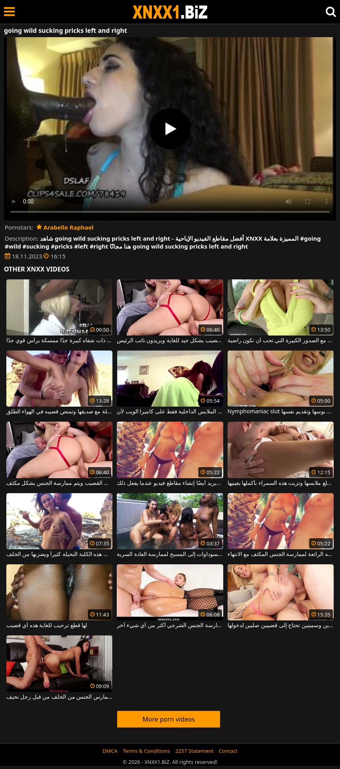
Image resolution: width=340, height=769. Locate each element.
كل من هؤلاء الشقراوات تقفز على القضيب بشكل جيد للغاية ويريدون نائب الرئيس (170, 340)
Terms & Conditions (146, 750)
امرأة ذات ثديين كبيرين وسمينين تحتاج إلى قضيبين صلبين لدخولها (281, 625)
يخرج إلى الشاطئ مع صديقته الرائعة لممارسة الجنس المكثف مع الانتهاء (281, 554)
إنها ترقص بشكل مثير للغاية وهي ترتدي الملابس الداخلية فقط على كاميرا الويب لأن (170, 412)
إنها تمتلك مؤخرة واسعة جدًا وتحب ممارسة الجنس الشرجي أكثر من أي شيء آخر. (170, 625)
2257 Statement (194, 750)
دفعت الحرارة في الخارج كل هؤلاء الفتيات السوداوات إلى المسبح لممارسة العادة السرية (170, 554)
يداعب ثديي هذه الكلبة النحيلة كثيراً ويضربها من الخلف (59, 554)
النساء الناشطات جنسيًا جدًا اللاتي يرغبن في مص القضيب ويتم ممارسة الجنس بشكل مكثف (59, 483)
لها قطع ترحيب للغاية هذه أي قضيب (46, 625)
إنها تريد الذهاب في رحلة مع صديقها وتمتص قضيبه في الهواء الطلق (59, 412)
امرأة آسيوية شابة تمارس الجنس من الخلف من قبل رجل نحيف (59, 697)
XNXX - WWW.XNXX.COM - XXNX (170, 12)
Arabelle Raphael (64, 227)
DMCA (110, 750)
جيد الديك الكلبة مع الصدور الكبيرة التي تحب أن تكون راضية (281, 340)
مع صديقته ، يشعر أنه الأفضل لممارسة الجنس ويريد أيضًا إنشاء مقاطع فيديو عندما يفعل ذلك (170, 483)
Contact (228, 750)
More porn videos (168, 719)
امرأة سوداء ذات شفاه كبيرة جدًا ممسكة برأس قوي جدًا (59, 340)
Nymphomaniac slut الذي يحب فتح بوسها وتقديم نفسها (281, 412)
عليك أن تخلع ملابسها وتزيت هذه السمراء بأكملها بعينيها (281, 483)
